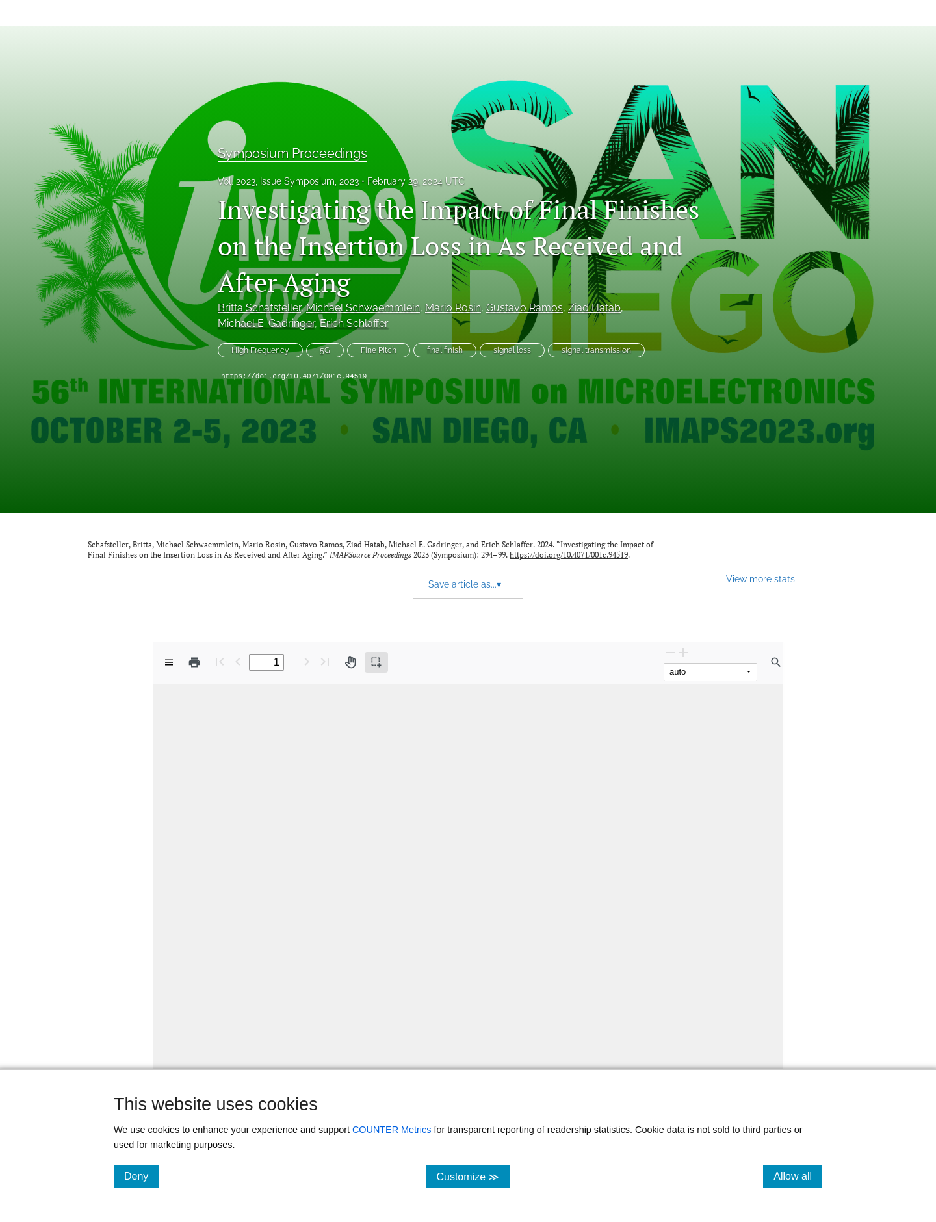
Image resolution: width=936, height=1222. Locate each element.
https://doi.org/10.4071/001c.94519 (294, 376)
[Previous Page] (238, 661)
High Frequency (260, 350)
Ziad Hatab (594, 308)
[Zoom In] (683, 652)
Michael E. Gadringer (266, 323)
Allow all (798, 1176)
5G (325, 350)
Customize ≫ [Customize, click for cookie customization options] (473, 1176)
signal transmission (596, 350)
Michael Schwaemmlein (363, 308)
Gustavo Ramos (524, 308)
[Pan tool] (350, 662)
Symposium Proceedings (292, 153)
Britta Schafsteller (259, 308)
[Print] (194, 662)
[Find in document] (776, 662)
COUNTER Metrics (392, 1129)
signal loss (512, 350)
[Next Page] (307, 661)
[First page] (220, 661)
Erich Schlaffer (354, 323)
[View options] (169, 662)
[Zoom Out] (670, 652)
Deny (141, 1176)
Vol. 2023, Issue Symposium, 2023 (288, 181)
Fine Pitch (378, 350)
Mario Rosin (453, 308)
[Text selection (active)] (376, 662)
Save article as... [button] (464, 584)
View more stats (760, 578)
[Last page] (325, 661)
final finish (445, 350)
